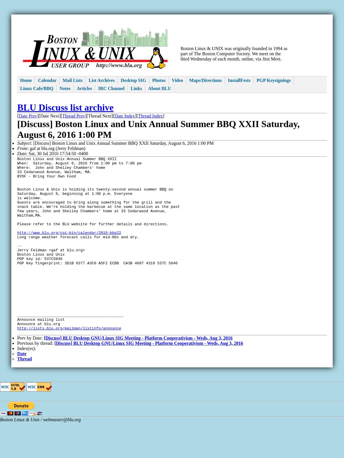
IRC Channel (111, 88)
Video (177, 80)
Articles (84, 88)
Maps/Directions (205, 80)
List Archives (102, 80)
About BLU (159, 88)
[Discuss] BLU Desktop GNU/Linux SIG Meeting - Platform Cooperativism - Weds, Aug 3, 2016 (138, 373)
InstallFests (239, 80)
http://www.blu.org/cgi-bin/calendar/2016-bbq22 (69, 248)
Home (26, 80)
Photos (159, 80)
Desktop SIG (133, 80)
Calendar (47, 80)
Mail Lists (73, 80)
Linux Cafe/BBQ (36, 88)
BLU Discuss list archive (65, 107)
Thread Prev (73, 115)
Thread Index (150, 115)
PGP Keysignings (274, 80)
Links (136, 88)
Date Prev (28, 115)
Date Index (124, 115)
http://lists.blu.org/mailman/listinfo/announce (69, 362)
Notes (65, 88)
